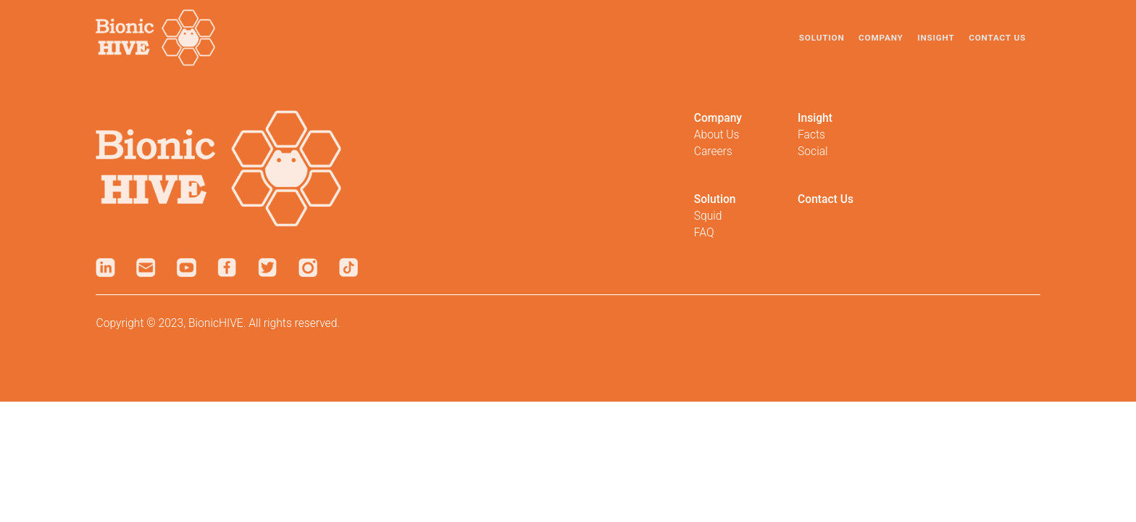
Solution (822, 38)
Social (812, 151)
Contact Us (997, 38)
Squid (708, 216)
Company (881, 38)
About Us (717, 134)
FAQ (704, 232)
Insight (935, 38)
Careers (713, 151)
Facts (811, 134)
